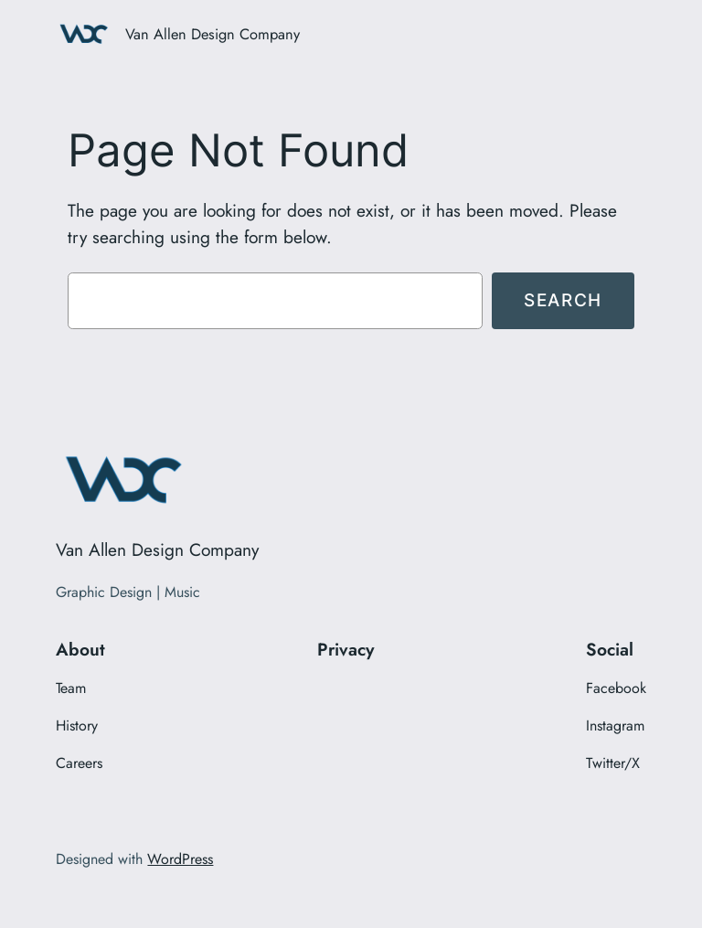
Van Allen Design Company (212, 34)
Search (563, 300)
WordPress (180, 858)
